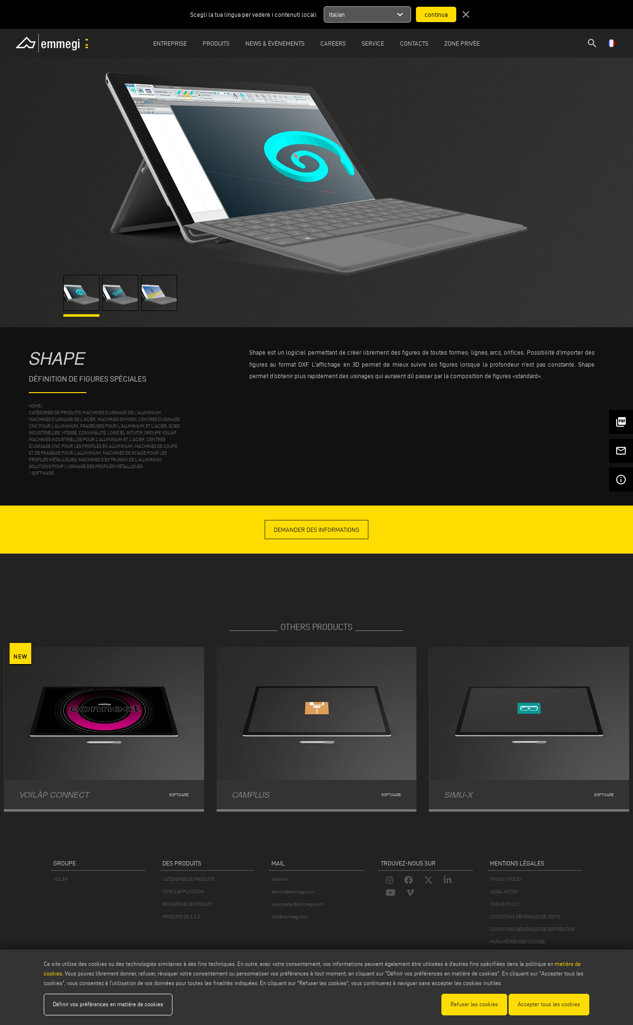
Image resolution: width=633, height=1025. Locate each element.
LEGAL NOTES (503, 891)
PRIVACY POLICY (506, 879)
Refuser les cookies (474, 1004)
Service (373, 43)
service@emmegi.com (293, 891)
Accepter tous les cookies (549, 1004)
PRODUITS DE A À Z (181, 916)
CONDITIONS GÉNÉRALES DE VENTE (525, 916)
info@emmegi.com (289, 916)
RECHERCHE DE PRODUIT (187, 904)
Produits (216, 43)
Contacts (414, 43)
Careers (333, 43)
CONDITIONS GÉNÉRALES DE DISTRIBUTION (532, 929)
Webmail (280, 879)
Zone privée (462, 43)
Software (43, 473)
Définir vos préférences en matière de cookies (108, 1004)
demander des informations (316, 529)
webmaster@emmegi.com (297, 904)
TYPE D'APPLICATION (183, 891)
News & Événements (274, 43)
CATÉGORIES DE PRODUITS (188, 879)
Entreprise (170, 43)
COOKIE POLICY (505, 904)
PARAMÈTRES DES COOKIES (517, 941)
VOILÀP (60, 879)
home (35, 405)
